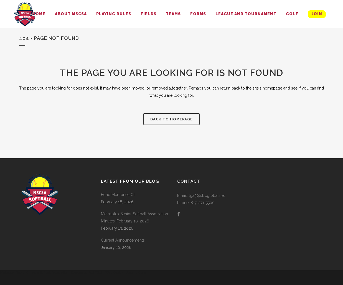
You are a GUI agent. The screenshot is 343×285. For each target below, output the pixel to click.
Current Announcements (123, 240)
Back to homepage (171, 119)
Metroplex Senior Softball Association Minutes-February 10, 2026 (134, 217)
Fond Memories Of (118, 194)
